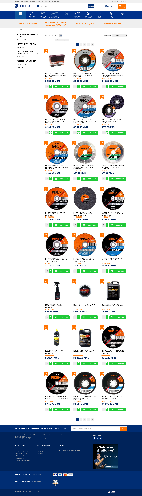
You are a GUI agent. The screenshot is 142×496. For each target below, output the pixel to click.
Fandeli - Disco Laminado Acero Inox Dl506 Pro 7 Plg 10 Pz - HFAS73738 (85, 398)
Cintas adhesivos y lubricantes (25, 52)
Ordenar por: (107, 35)
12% (45, 50)
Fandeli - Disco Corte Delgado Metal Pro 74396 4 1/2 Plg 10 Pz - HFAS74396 (113, 352)
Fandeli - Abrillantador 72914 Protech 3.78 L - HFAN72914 (84, 351)
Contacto (123, 1)
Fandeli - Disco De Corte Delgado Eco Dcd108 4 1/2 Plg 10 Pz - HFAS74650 (84, 259)
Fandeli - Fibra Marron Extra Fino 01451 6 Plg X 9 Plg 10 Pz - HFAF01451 (56, 75)
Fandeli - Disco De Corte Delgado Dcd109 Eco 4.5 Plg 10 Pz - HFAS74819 (56, 167)
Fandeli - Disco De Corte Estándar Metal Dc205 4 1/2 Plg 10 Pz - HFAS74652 (56, 259)
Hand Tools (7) (21, 47)
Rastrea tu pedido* (112, 23)
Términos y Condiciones (22, 451)
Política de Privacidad (21, 453)
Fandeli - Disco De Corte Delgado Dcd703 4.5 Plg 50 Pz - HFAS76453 (113, 75)
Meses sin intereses (20, 458)
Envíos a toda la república (22, 460)
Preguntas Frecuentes (43, 449)
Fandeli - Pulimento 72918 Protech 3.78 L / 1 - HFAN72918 (112, 305)
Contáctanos (40, 456)
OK (123, 429)
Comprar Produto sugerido (61, 86)
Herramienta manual (26, 44)
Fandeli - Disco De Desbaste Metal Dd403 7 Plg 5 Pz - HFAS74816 (55, 213)
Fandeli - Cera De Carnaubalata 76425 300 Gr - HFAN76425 (84, 305)
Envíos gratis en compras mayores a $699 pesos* (56, 23)
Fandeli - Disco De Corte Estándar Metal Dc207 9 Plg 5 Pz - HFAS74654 (112, 213)
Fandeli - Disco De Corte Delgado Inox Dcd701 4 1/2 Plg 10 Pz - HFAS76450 (84, 121)
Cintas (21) (20, 57)
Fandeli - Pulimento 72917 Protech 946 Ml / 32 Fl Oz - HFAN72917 (54, 352)
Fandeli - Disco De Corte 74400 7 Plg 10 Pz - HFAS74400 (113, 259)
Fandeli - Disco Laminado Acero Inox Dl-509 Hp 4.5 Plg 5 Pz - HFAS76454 (85, 75)
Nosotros (17, 449)
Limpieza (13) (21, 64)
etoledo (18, 29)
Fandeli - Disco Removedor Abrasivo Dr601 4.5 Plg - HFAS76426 (111, 121)
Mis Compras (40, 451)
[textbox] (65, 6)
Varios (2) (20, 68)
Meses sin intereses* (28, 23)
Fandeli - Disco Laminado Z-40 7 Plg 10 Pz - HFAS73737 (113, 397)
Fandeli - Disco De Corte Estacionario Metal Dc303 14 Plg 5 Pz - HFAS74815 (83, 213)
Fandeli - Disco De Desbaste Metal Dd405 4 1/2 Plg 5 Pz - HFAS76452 (55, 121)
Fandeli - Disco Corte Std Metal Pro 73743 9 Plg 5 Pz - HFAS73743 (56, 397)
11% (74, 143)
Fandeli (23, 29)
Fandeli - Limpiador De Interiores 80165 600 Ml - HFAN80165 (54, 306)
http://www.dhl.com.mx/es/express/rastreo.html (49, 435)
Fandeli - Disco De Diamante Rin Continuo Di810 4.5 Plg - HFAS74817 (113, 167)
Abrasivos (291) (22, 40)
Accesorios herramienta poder (27, 35)
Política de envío (19, 456)
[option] (29, 23)
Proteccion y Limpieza (26, 61)
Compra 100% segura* (84, 23)
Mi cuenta (115, 1)
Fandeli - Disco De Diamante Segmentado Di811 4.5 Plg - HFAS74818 (83, 167)
